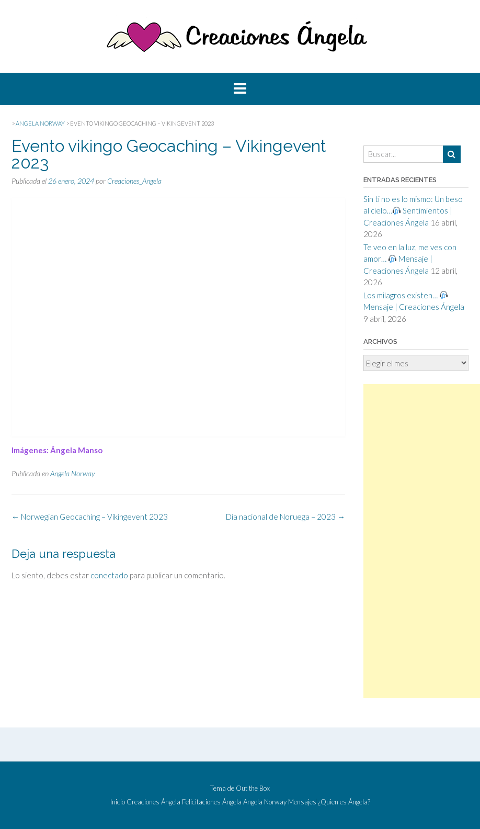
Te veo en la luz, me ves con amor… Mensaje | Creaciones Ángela (409, 258)
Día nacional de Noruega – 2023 (285, 516)
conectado (109, 575)
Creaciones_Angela (134, 180)
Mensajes (302, 802)
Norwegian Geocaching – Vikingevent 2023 (90, 516)
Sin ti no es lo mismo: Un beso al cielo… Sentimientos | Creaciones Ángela (413, 210)
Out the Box (253, 788)
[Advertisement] (421, 541)
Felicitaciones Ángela (212, 802)
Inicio (117, 802)
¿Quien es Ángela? (344, 802)
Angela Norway (72, 473)
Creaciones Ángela (153, 802)
